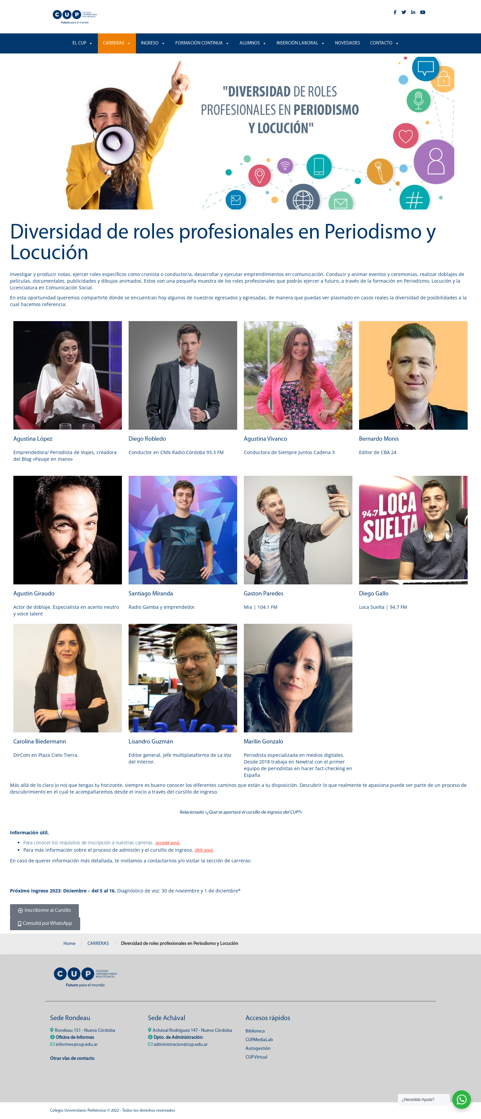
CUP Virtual (256, 1057)
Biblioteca (255, 1031)
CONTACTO (384, 43)
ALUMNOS (253, 43)
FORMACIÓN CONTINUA (202, 43)
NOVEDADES (347, 43)
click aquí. (203, 850)
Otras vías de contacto (72, 1058)
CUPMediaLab (259, 1039)
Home (69, 943)
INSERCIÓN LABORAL (301, 43)
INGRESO (153, 43)
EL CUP (82, 43)
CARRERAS (117, 43)
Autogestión (258, 1048)
